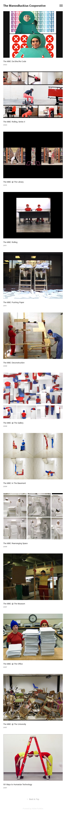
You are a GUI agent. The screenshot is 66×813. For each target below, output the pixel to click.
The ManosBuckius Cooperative (24, 6)
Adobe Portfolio (37, 808)
